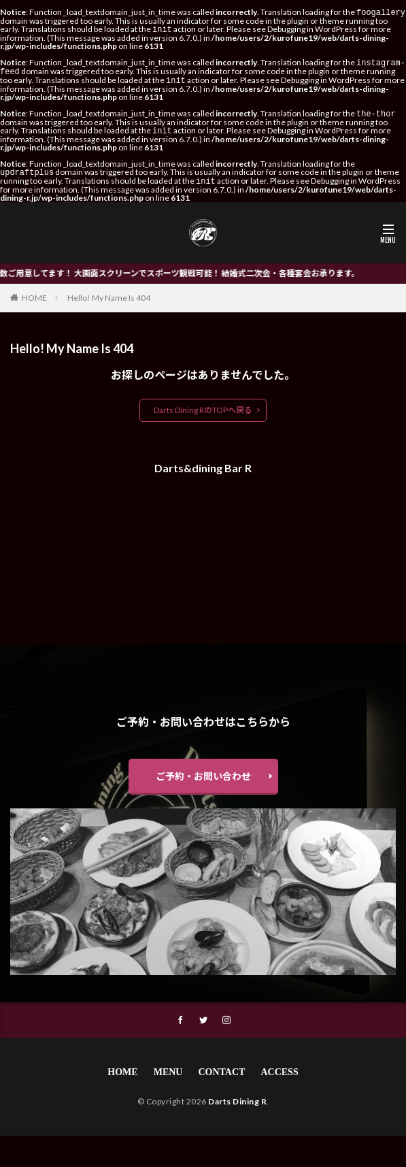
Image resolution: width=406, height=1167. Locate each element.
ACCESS (279, 1066)
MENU (168, 1066)
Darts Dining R (237, 1095)
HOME (34, 291)
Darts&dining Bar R (203, 461)
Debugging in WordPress (312, 28)
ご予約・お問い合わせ (203, 770)
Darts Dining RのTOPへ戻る (203, 404)
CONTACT (221, 1066)
